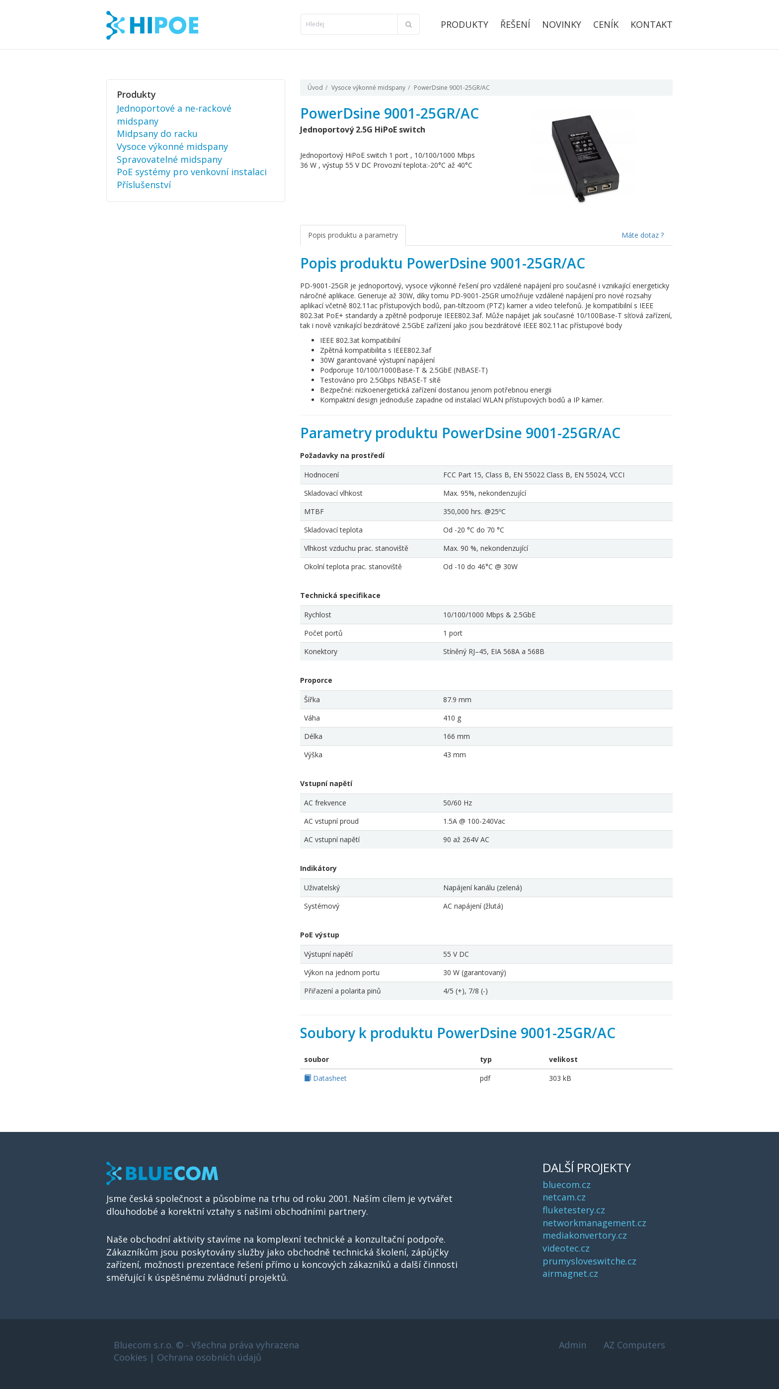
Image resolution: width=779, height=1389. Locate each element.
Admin (572, 1345)
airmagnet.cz (570, 1273)
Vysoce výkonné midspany (368, 87)
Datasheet (325, 1078)
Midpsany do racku (157, 133)
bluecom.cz (567, 1185)
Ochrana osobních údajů (209, 1357)
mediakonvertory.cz (585, 1235)
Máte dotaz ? (643, 235)
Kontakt (651, 24)
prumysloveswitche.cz (589, 1261)
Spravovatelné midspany (169, 159)
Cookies (130, 1357)
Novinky (561, 24)
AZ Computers (634, 1345)
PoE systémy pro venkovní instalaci (192, 172)
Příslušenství (144, 185)
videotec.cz (566, 1248)
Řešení (515, 24)
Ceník (606, 24)
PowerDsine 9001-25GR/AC (452, 87)
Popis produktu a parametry (353, 235)
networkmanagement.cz (594, 1223)
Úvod (315, 87)
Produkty (464, 24)
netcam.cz (564, 1197)
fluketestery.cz (574, 1210)
